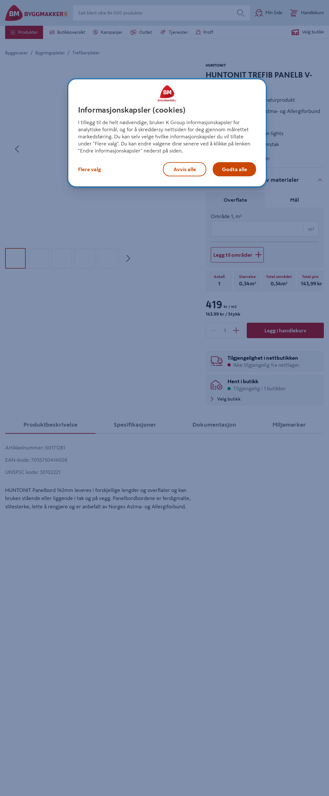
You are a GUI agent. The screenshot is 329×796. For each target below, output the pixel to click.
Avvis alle (184, 169)
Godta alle (234, 169)
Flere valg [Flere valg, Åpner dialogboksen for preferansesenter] (89, 169)
